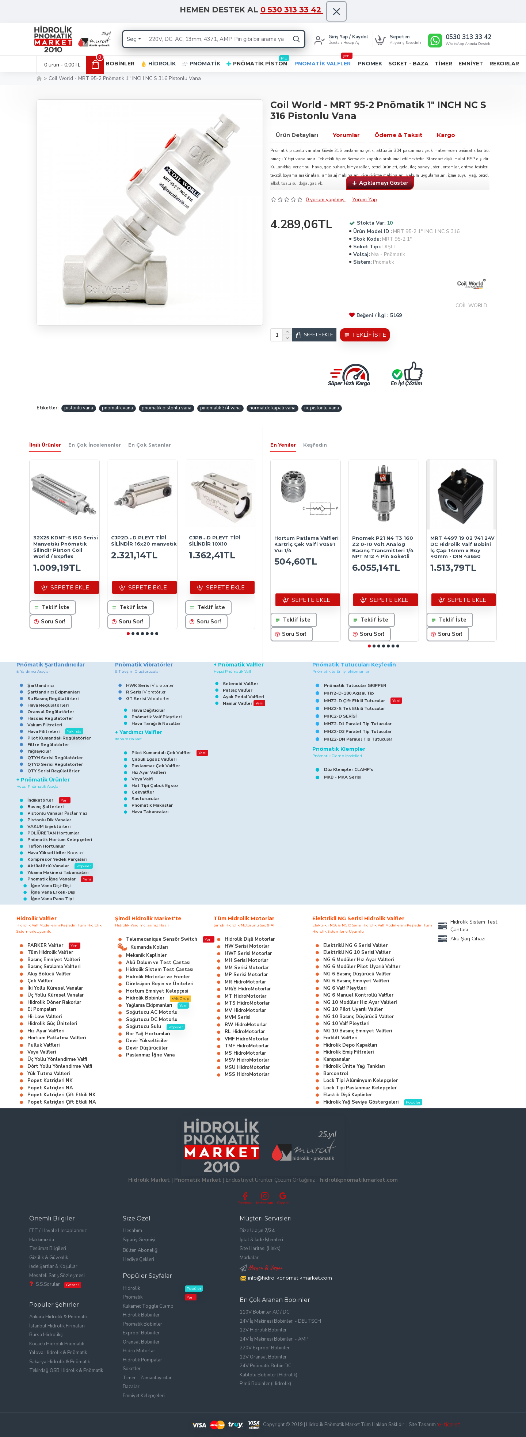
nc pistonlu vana (321, 413)
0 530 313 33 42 (291, 9)
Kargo (446, 134)
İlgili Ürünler (45, 445)
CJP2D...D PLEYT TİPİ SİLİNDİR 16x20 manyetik (144, 541)
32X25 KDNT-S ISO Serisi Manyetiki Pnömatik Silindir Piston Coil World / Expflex (65, 547)
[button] (128, 633)
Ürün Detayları (297, 134)
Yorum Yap (364, 199)
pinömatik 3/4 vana (220, 413)
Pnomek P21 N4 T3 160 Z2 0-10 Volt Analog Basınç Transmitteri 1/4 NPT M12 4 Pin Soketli (382, 547)
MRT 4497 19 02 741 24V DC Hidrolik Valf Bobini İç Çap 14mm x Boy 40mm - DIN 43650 (462, 547)
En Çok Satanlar (149, 445)
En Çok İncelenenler (94, 445)
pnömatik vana (117, 413)
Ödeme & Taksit (398, 134)
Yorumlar (346, 134)
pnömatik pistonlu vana (166, 413)
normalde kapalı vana (272, 413)
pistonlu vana (78, 413)
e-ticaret (449, 1424)
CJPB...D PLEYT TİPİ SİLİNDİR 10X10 (214, 541)
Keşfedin (315, 445)
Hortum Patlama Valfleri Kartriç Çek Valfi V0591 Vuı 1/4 (306, 544)
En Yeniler (283, 445)
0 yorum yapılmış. (326, 199)
